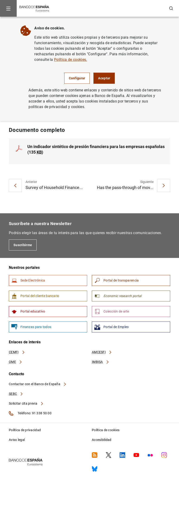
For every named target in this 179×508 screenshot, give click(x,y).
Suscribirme (22, 245)
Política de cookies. (70, 59)
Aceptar (104, 78)
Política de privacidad (25, 430)
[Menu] (8, 8)
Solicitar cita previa (26, 403)
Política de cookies (105, 430)
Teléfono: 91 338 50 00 (30, 413)
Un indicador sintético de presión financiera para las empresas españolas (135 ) (96, 149)
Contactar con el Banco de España (38, 384)
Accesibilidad (102, 440)
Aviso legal (17, 440)
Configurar (77, 78)
